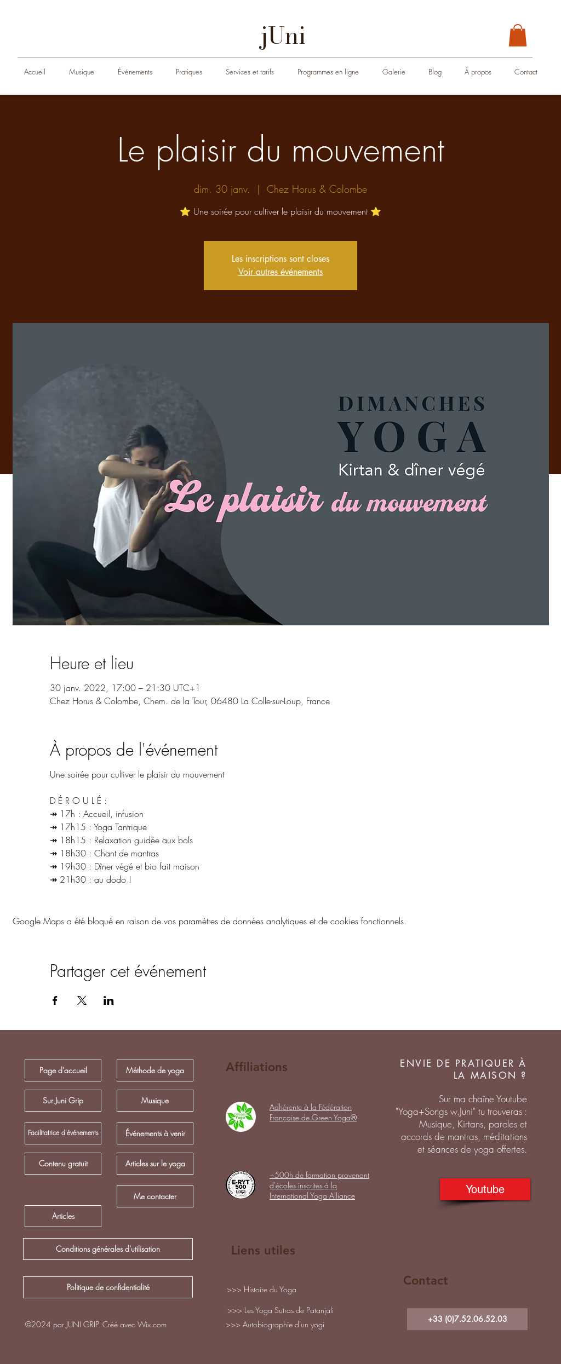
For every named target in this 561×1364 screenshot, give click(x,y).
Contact (425, 1280)
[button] (517, 35)
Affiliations (257, 1067)
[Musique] (155, 1101)
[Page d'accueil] (63, 1070)
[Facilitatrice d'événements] (63, 1133)
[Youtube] (485, 1189)
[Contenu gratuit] (63, 1164)
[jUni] (283, 35)
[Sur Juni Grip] (63, 1101)
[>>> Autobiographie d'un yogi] (275, 1324)
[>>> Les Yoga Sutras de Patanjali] (280, 1310)
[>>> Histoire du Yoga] (261, 1289)
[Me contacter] (155, 1196)
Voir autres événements (280, 272)
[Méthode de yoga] (155, 1070)
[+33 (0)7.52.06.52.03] (467, 1319)
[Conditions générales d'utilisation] (108, 1249)
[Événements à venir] (155, 1133)
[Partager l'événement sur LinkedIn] (109, 1000)
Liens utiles (263, 1250)
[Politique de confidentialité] (108, 1287)
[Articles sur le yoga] (155, 1164)
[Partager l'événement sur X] (82, 1000)
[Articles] (63, 1216)
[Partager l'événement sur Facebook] (55, 1000)
